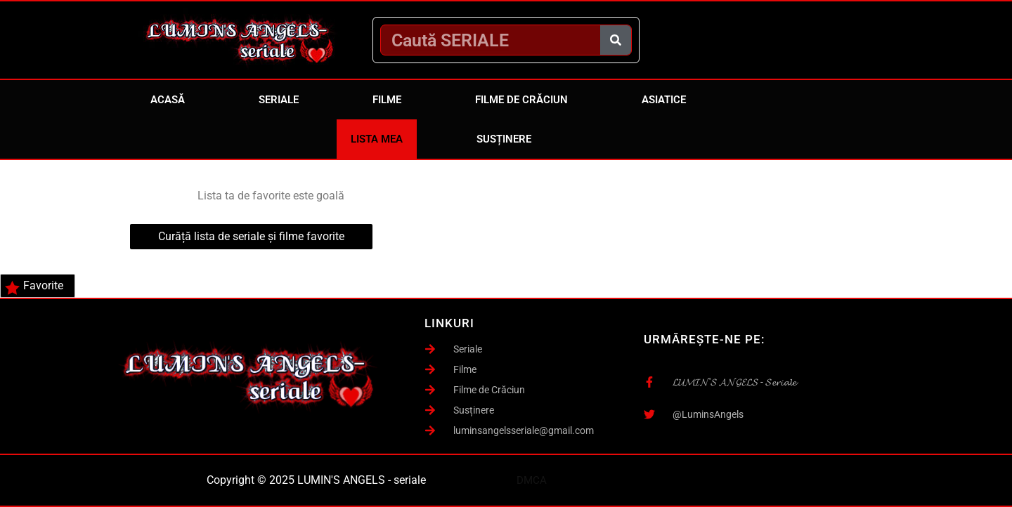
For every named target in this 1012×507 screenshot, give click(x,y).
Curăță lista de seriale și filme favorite (251, 236)
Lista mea (377, 139)
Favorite (34, 287)
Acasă (167, 99)
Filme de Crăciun (521, 99)
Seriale (279, 99)
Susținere (503, 139)
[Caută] (615, 40)
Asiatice (664, 99)
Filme (386, 99)
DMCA (532, 480)
